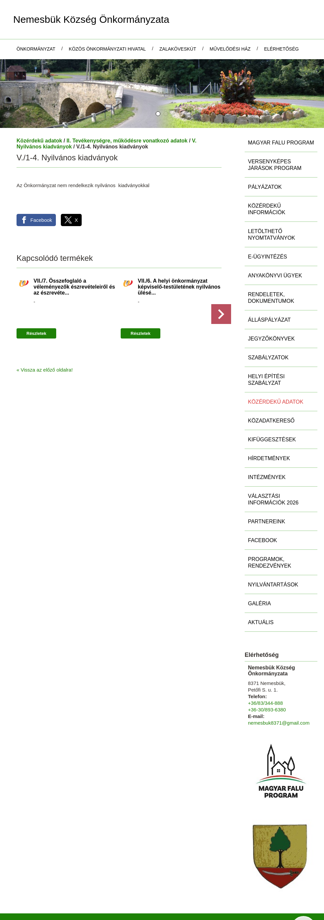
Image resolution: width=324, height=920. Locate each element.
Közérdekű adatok (39, 112)
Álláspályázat (269, 291)
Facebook (262, 511)
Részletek (36, 304)
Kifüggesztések (272, 411)
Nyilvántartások (273, 556)
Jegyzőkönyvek (271, 310)
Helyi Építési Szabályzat (266, 351)
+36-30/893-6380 (267, 681)
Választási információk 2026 (273, 470)
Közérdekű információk (266, 180)
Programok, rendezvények (269, 534)
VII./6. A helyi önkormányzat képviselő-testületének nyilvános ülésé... (179, 258)
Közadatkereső (271, 392)
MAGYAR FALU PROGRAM (281, 114)
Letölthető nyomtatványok (271, 206)
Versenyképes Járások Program (275, 136)
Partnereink (266, 493)
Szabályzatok (268, 329)
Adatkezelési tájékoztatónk (92, 913)
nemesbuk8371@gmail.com (278, 694)
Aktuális (260, 593)
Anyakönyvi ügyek (275, 247)
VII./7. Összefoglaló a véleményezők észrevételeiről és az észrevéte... (74, 258)
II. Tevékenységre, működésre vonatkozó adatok (126, 112)
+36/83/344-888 (265, 674)
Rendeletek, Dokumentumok (271, 269)
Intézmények (267, 448)
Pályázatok (265, 158)
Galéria (259, 575)
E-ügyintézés (267, 228)
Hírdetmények (269, 429)
